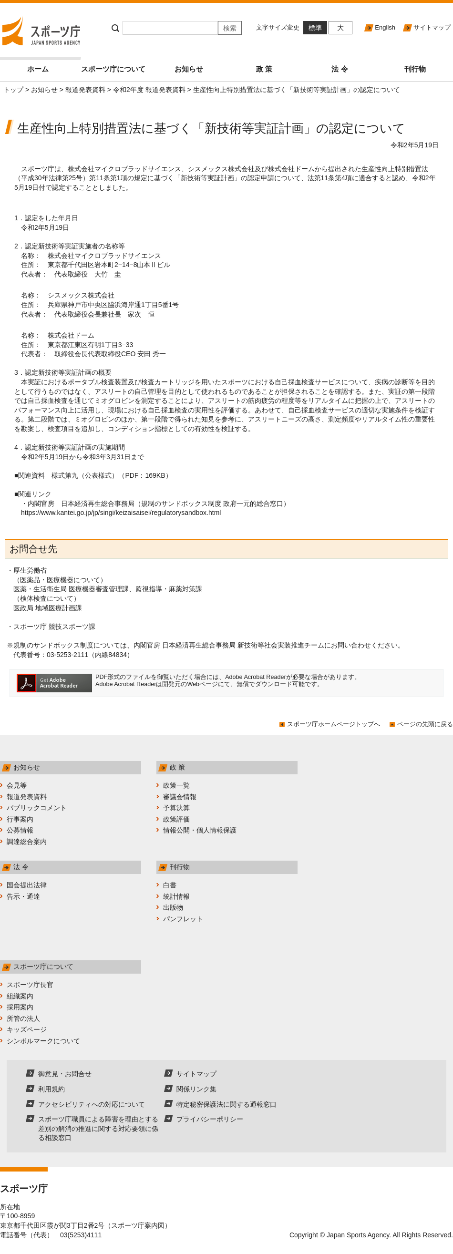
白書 (169, 885)
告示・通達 (23, 896)
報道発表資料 (85, 89)
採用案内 (20, 1007)
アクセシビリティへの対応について (91, 1104)
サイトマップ (432, 27)
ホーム (51, 65)
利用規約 (51, 1089)
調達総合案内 (27, 841)
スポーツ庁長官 (30, 984)
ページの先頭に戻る (425, 724)
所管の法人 (23, 1018)
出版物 (173, 907)
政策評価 (176, 819)
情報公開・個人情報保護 (200, 830)
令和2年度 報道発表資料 (149, 89)
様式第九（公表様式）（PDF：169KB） (111, 475)
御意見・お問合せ (65, 1074)
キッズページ (27, 1029)
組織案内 (20, 996)
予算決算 (176, 808)
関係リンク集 (196, 1089)
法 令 (339, 69)
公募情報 (20, 830)
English (385, 27)
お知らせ (189, 69)
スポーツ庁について (113, 69)
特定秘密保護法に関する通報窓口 (226, 1104)
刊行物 (415, 69)
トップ (13, 89)
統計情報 (176, 896)
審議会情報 (179, 797)
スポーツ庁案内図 (138, 1225)
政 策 (264, 69)
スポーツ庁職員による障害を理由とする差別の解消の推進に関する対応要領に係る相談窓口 (98, 1128)
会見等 (17, 785)
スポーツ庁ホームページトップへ (333, 724)
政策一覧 (176, 785)
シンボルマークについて (43, 1041)
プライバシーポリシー (209, 1119)
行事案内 (20, 819)
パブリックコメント (37, 808)
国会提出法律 (27, 885)
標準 (315, 27)
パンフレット (183, 919)
